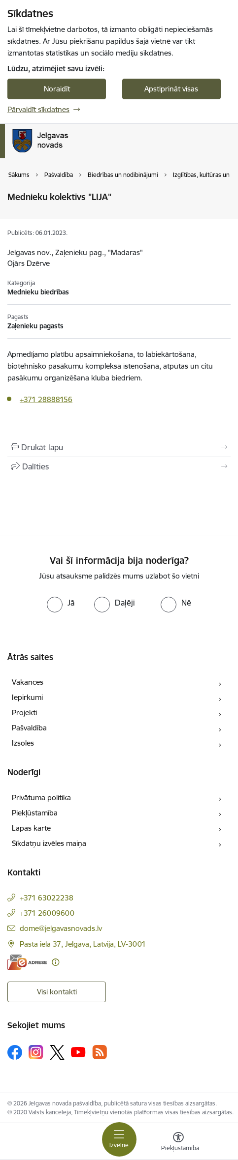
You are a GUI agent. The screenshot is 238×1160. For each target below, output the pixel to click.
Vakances (27, 682)
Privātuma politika (41, 797)
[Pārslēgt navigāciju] (119, 1139)
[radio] (60, 603)
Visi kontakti (57, 991)
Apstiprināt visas (171, 88)
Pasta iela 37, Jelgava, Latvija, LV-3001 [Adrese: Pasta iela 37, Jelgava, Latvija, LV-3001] (83, 944)
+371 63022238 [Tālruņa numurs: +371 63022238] (46, 897)
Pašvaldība (29, 727)
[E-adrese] (27, 962)
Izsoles (23, 743)
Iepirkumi (27, 697)
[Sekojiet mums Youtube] (78, 1052)
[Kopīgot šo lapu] (119, 466)
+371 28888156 (46, 399)
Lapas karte (31, 828)
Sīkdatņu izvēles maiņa (49, 843)
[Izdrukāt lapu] (119, 447)
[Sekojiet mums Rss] (99, 1052)
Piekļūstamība (35, 812)
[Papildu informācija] (55, 962)
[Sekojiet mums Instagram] (36, 1052)
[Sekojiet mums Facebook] (14, 1052)
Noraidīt (57, 88)
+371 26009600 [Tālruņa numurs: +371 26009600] (47, 913)
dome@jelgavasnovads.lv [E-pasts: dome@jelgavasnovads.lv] (61, 928)
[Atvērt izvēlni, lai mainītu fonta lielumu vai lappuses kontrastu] (178, 1142)
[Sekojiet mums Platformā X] (57, 1052)
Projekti (24, 712)
